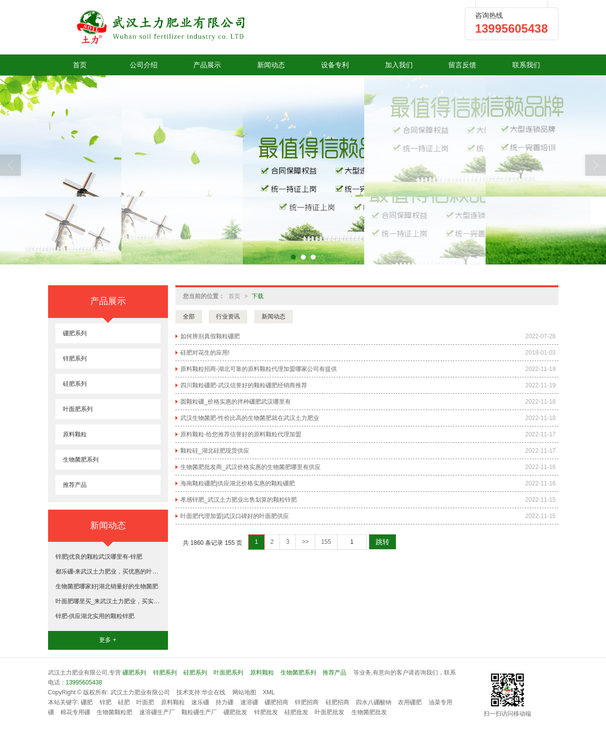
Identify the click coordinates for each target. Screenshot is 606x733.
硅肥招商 (337, 702)
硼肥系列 (75, 333)
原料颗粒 (75, 434)
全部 (189, 316)
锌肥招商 (307, 702)
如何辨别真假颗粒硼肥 (210, 336)
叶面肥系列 (78, 409)
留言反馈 (462, 65)
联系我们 (526, 65)
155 (326, 541)
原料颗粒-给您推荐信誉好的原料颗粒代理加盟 (240, 434)
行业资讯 (228, 316)
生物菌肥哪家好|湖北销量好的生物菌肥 (106, 586)
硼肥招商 (276, 702)
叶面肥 (145, 702)
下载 (258, 296)
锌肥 (105, 702)
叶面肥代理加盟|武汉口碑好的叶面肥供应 (234, 516)
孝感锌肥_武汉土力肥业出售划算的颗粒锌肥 (238, 499)
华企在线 (213, 692)
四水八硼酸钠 (373, 702)
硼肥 (87, 702)
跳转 (382, 542)
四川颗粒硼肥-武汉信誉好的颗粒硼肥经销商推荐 (243, 385)
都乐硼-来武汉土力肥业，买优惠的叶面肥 (108, 571)
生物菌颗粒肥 (114, 712)
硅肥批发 (296, 712)
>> (305, 541)
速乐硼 (200, 702)
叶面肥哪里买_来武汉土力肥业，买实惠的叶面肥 (108, 601)
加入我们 (399, 65)
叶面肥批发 (329, 712)
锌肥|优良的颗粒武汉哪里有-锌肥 (98, 556)
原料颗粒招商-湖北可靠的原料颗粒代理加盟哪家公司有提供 (258, 369)
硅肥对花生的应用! (204, 352)
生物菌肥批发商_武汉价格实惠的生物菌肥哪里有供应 (250, 467)
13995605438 (84, 682)
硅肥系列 (75, 383)
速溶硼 (249, 702)
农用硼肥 (410, 702)
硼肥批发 (235, 712)
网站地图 (244, 692)
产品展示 (207, 65)
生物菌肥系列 (81, 459)
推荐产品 (75, 484)
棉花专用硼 (75, 712)
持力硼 (224, 702)
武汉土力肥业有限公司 (140, 692)
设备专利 (335, 65)
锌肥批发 (266, 712)
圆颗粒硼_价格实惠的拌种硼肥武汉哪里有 (235, 401)
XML (269, 692)
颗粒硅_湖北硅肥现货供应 (214, 450)
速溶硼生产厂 (157, 712)
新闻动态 (271, 65)
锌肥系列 (75, 358)
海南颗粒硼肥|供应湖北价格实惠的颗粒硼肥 (237, 483)
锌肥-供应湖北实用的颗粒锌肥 (95, 616)
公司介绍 (144, 65)
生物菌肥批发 (369, 712)
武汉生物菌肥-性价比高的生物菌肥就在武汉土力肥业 (249, 418)
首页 (80, 65)
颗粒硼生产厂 (199, 712)
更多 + (107, 639)
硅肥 (124, 702)
